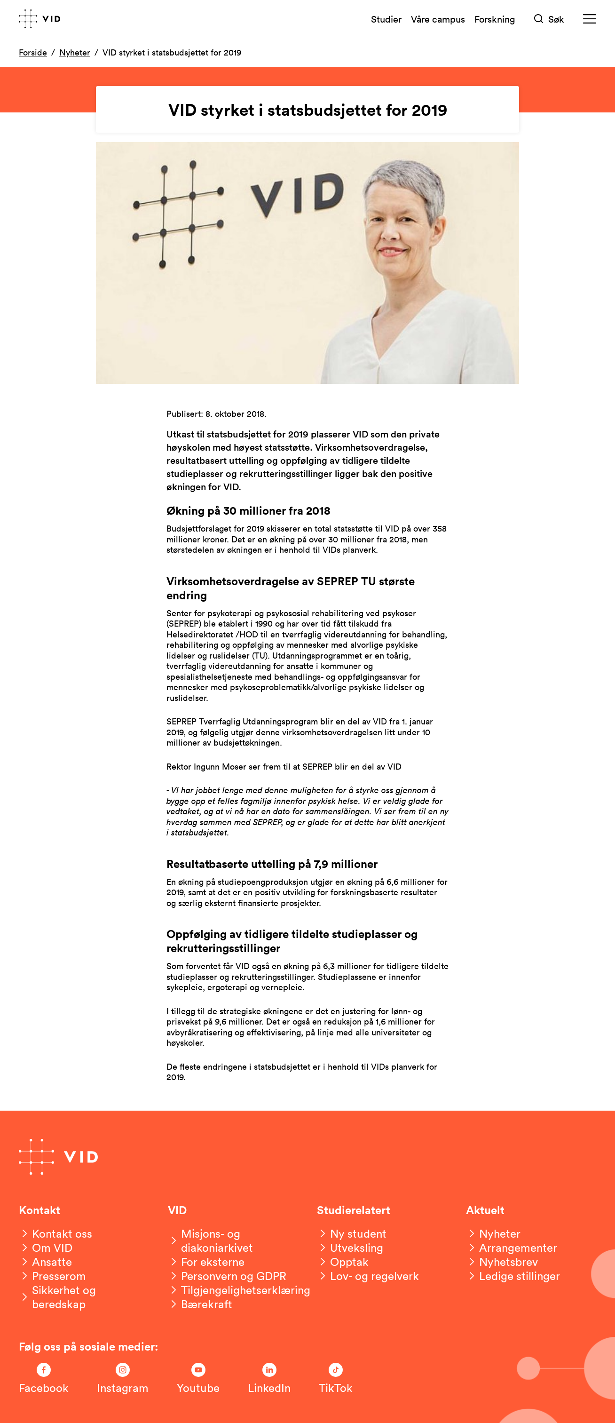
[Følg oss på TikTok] (336, 1379)
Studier (386, 19)
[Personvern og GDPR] (227, 1276)
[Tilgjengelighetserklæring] (239, 1290)
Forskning (494, 19)
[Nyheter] (493, 1233)
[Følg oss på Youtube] (198, 1379)
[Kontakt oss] (55, 1233)
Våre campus (438, 19)
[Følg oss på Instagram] (123, 1379)
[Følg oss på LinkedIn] (269, 1379)
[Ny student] (351, 1233)
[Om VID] (45, 1247)
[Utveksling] (350, 1247)
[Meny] (589, 19)
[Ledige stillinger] (513, 1276)
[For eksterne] (206, 1262)
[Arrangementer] (511, 1247)
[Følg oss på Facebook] (44, 1379)
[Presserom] (52, 1276)
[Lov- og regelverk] (368, 1276)
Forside (33, 52)
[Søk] (549, 19)
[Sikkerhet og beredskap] (84, 1297)
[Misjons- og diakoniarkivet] (233, 1240)
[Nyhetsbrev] (502, 1262)
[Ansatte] (45, 1262)
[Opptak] (343, 1262)
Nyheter (74, 52)
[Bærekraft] (200, 1304)
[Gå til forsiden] (39, 18)
